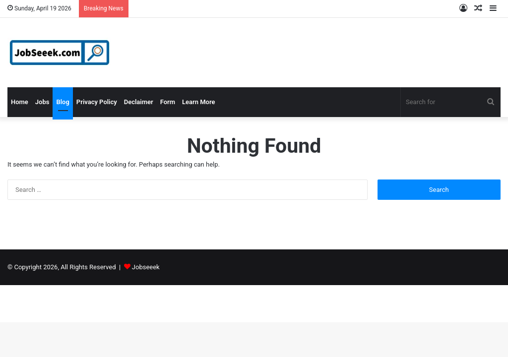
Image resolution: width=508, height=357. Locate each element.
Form (167, 102)
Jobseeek (146, 267)
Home (19, 102)
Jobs (42, 102)
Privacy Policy (96, 102)
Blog (62, 102)
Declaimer (138, 102)
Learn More (198, 102)
